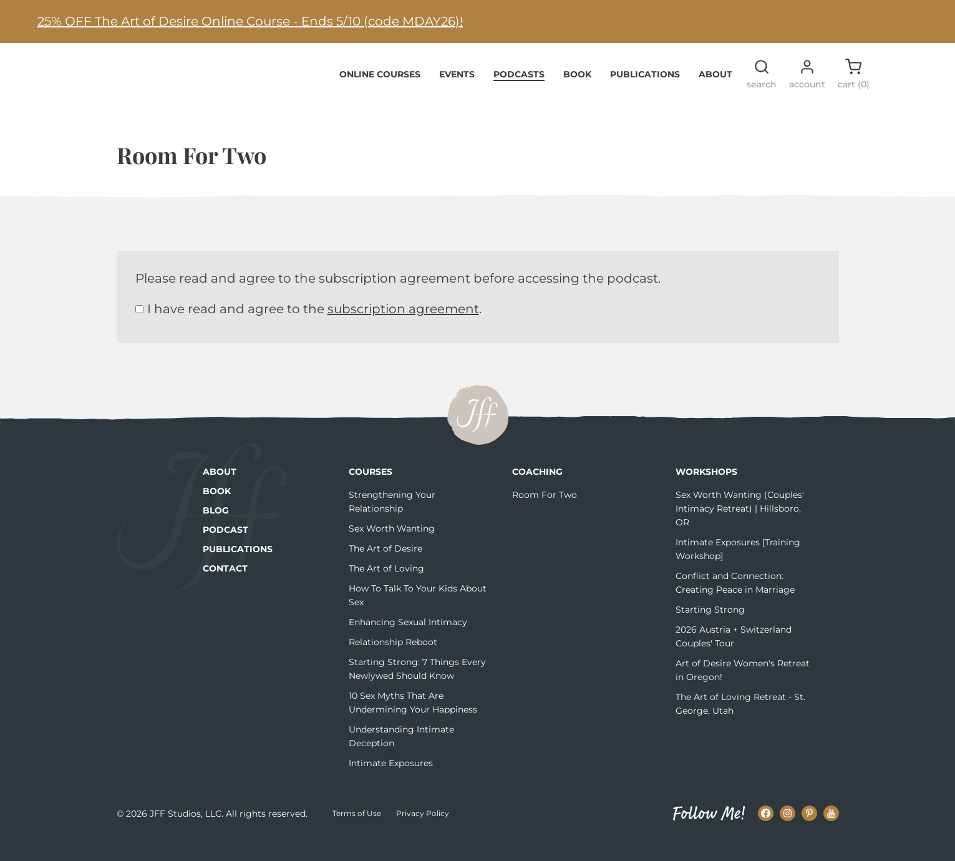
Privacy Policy (422, 832)
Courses (370, 491)
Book (577, 93)
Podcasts (519, 93)
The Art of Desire (385, 567)
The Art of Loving (386, 587)
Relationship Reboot (393, 661)
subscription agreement (403, 328)
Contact (225, 587)
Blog (216, 529)
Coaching (537, 491)
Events (457, 93)
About (715, 93)
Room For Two (544, 514)
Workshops (706, 491)
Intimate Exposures (391, 782)
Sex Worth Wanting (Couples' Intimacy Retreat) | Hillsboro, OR (740, 527)
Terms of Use (356, 832)
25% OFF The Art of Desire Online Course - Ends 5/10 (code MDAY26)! (250, 21)
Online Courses (379, 93)
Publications (645, 93)
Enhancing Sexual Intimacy (408, 641)
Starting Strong (710, 629)
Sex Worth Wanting (392, 547)
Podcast (225, 549)
